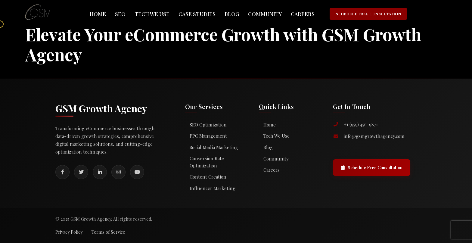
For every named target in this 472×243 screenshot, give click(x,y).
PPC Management (208, 136)
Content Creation (208, 177)
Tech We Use (152, 13)
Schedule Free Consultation (371, 167)
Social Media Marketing (214, 147)
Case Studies (197, 13)
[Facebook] (62, 172)
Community (265, 13)
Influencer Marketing (212, 188)
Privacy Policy (68, 232)
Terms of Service (108, 232)
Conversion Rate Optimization (207, 162)
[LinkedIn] (100, 172)
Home (98, 13)
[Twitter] (81, 172)
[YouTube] (137, 172)
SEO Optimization (208, 125)
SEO (120, 13)
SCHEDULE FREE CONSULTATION (368, 13)
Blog (232, 13)
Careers (303, 13)
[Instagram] (118, 172)
